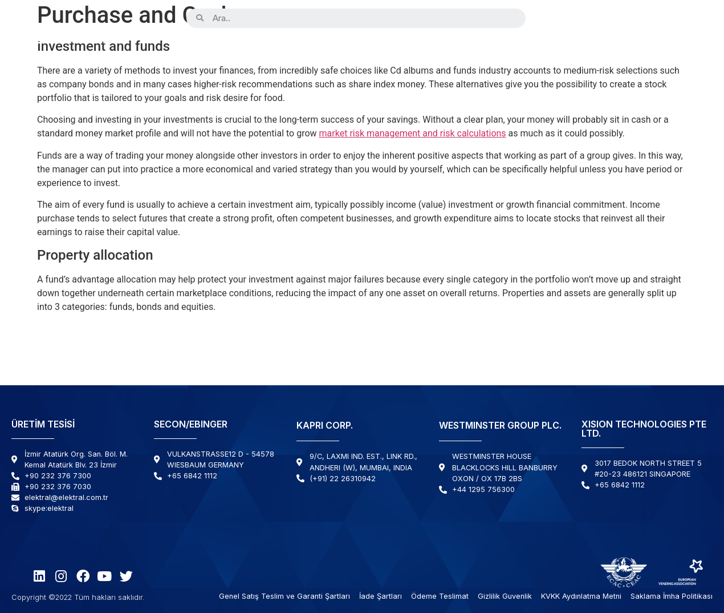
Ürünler (195, 50)
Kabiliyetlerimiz (351, 50)
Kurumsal (263, 50)
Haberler (622, 50)
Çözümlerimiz (442, 50)
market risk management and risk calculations (412, 133)
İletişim (681, 50)
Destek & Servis (537, 50)
